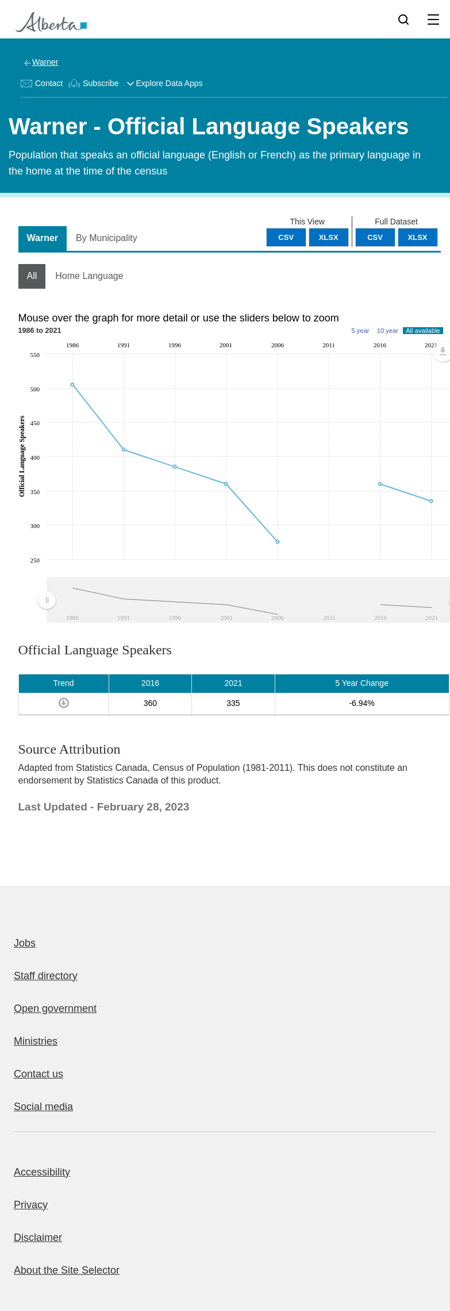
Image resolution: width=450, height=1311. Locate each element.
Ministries (35, 1041)
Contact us (38, 1074)
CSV (375, 237)
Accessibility (42, 1172)
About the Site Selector (67, 1270)
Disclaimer (38, 1237)
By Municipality (106, 238)
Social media (43, 1106)
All (32, 276)
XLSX (418, 237)
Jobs (25, 943)
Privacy (31, 1205)
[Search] (403, 19)
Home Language (89, 276)
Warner (45, 62)
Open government (55, 1008)
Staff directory (46, 976)
